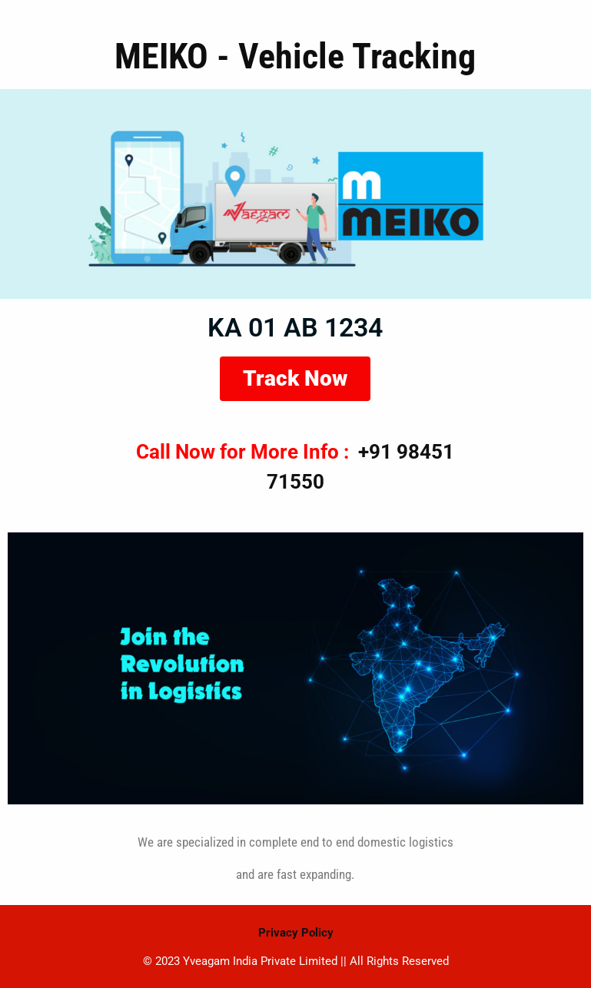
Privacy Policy (296, 933)
